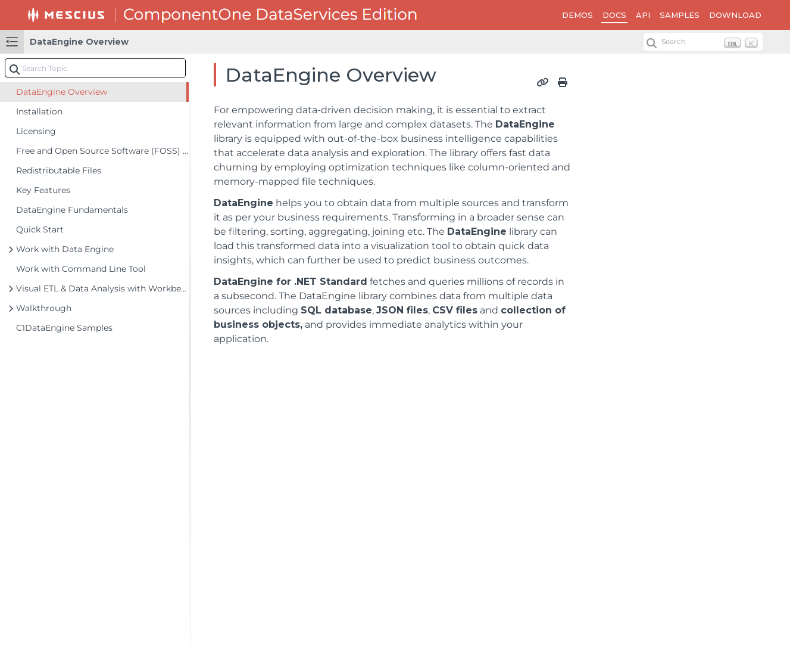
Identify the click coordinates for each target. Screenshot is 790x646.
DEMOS (577, 15)
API (643, 15)
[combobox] (95, 67)
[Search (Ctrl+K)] (703, 42)
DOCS (614, 15)
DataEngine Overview (79, 41)
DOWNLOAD (735, 15)
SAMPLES (680, 15)
